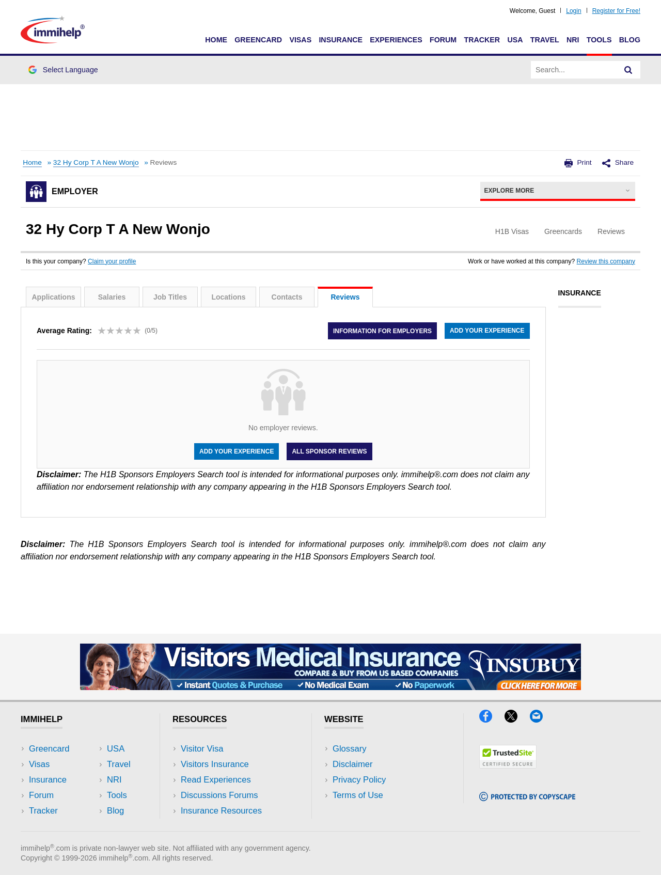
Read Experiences (216, 780)
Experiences (396, 40)
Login (573, 10)
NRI (572, 40)
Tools (599, 40)
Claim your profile (112, 261)
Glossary (350, 749)
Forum (443, 40)
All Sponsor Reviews (329, 451)
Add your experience (487, 330)
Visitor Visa (202, 749)
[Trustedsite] (508, 765)
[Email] (541, 719)
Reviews (344, 297)
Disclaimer (353, 764)
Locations (228, 297)
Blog (629, 40)
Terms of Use (358, 795)
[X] (517, 719)
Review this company (606, 261)
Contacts (287, 297)
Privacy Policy (359, 780)
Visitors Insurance (215, 764)
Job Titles (170, 297)
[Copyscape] (527, 797)
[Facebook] (492, 719)
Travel (544, 40)
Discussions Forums (219, 795)
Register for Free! (616, 10)
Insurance (341, 40)
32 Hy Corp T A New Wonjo (96, 162)
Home (216, 40)
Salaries (112, 297)
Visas (300, 40)
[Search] (628, 70)
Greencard (258, 40)
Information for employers (382, 330)
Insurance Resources (221, 811)
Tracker (482, 40)
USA (515, 40)
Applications (53, 297)
